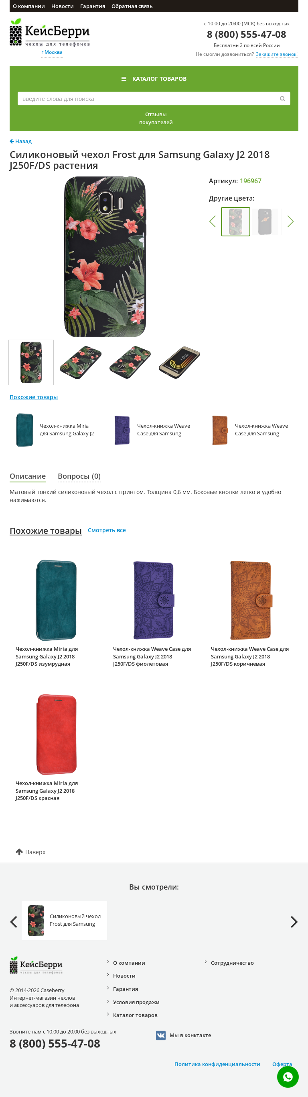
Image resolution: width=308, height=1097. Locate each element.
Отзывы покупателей (156, 118)
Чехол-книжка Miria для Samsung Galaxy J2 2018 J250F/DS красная (47, 790)
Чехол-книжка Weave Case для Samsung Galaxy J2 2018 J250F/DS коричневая (250, 656)
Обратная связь (132, 6)
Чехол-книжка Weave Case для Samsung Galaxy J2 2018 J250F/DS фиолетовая (152, 656)
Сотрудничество (232, 962)
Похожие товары (46, 530)
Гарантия (92, 6)
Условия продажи (136, 1002)
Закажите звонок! (277, 54)
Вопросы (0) (79, 476)
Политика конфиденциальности (217, 1064)
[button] (212, 221)
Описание (28, 476)
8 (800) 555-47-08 (246, 34)
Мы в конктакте (183, 1035)
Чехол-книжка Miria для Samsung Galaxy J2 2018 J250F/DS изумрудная (47, 656)
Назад (21, 141)
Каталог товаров (154, 78)
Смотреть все (107, 530)
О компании (29, 6)
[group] (235, 221)
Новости (62, 6)
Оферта (282, 1064)
